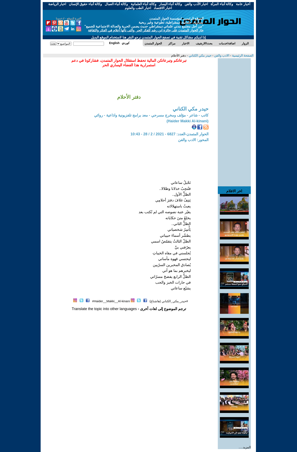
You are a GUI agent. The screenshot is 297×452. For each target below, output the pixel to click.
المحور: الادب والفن (193, 140)
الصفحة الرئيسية (242, 55)
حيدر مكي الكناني (199, 55)
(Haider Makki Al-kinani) (187, 121)
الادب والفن (221, 55)
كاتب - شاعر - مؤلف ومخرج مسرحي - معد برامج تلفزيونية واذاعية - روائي (151, 115)
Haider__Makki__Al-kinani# (111, 301)
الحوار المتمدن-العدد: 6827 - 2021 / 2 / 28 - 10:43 (170, 134)
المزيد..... (245, 447)
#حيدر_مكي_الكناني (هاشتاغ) (169, 301)
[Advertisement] (234, 120)
